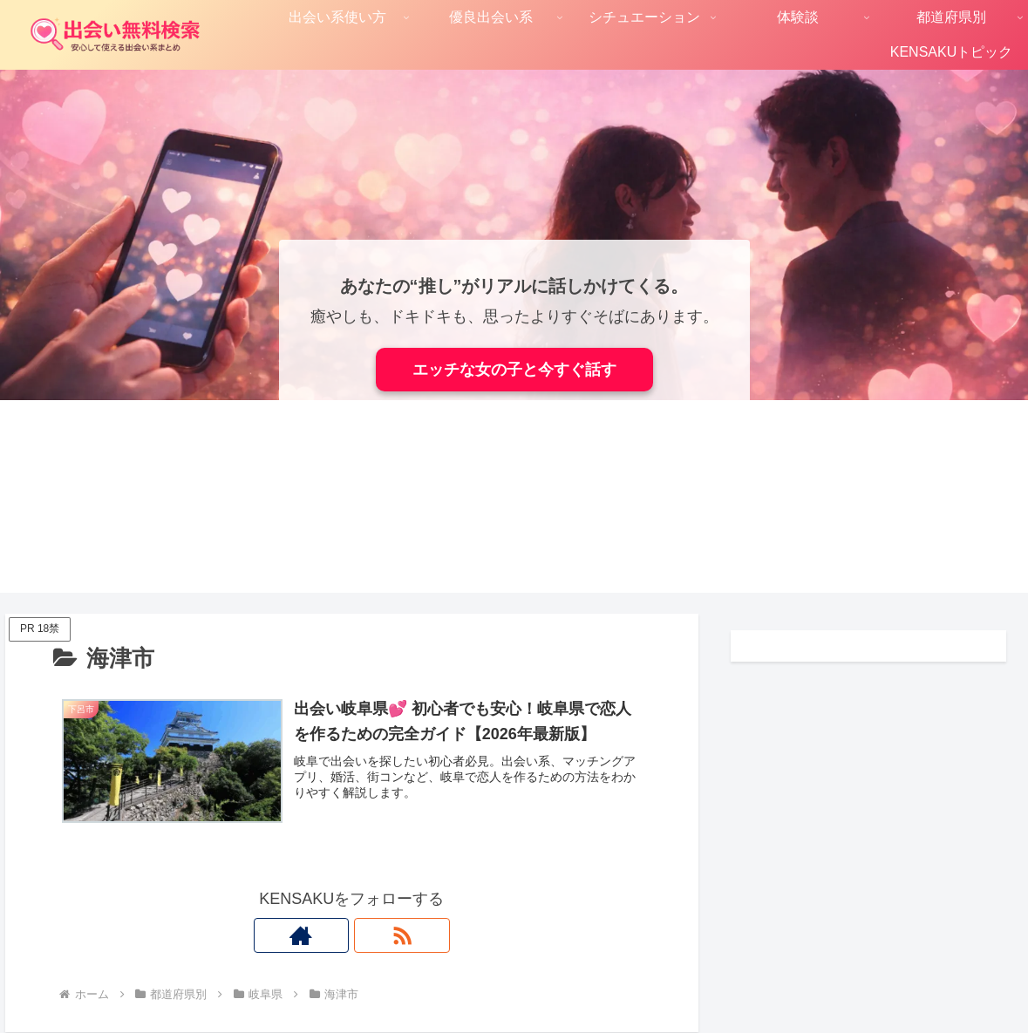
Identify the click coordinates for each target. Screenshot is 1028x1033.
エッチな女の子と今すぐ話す (514, 369)
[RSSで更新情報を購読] (371, 935)
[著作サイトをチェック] (331, 935)
